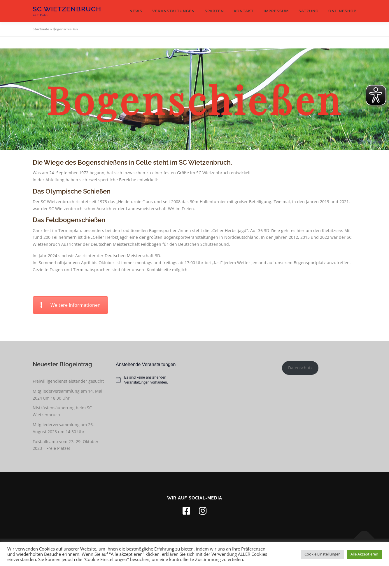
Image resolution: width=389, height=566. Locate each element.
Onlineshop (342, 11)
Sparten (214, 11)
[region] (194, 99)
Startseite (41, 29)
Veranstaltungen (173, 11)
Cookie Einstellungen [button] (322, 554)
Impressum (276, 11)
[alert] (153, 380)
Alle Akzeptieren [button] (364, 554)
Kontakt (244, 11)
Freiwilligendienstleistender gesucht (68, 381)
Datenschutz (300, 367)
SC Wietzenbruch (67, 9)
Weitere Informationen (70, 305)
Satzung (308, 11)
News (135, 11)
